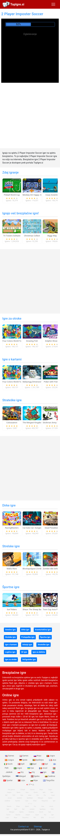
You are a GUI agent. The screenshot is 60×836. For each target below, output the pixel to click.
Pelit (14, 795)
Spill (21, 764)
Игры (38, 756)
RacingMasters (12, 528)
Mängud (21, 776)
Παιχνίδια (48, 780)
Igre (43, 772)
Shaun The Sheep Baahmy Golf (36, 609)
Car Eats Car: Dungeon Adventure (38, 528)
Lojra (21, 780)
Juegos (9, 760)
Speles (35, 776)
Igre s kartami (12, 359)
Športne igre (10, 587)
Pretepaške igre (28, 637)
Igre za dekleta (39, 652)
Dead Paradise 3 (52, 528)
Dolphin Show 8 (52, 341)
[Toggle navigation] (53, 4)
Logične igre (10, 652)
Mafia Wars (12, 568)
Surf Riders (12, 609)
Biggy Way (52, 236)
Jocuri (43, 768)
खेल (35, 817)
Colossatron (11, 422)
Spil (45, 764)
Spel (33, 764)
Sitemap (38, 826)
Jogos (51, 756)
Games (9, 756)
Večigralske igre (29, 659)
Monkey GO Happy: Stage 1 (35, 195)
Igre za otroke (11, 318)
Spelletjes (38, 760)
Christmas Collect (32, 236)
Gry (21, 772)
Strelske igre (11, 546)
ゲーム (30, 784)
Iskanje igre (27, 645)
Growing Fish (32, 341)
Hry (32, 772)
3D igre (24, 652)
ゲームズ (51, 817)
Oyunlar (17, 801)
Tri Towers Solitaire (11, 236)
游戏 (42, 817)
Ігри (30, 768)
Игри (34, 780)
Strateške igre (12, 400)
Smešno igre (10, 630)
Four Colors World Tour (12, 341)
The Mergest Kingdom (33, 422)
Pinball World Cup (12, 195)
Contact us (23, 826)
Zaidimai (50, 776)
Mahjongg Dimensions (33, 382)
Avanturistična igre (43, 630)
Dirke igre (9, 505)
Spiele (23, 760)
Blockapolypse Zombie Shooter (37, 568)
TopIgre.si (17, 4)
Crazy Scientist (52, 195)
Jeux (52, 760)
